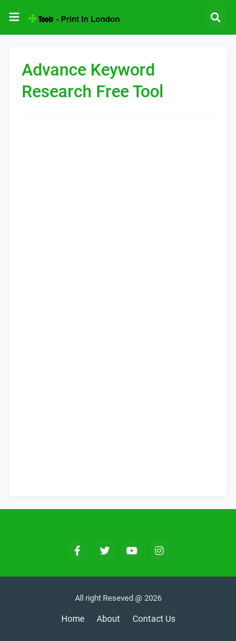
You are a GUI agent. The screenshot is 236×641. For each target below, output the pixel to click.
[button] (14, 17)
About (108, 619)
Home (72, 619)
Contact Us (154, 619)
